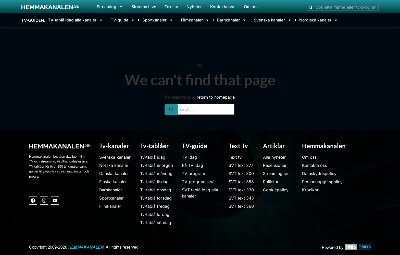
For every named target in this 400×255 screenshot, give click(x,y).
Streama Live (143, 6)
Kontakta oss (222, 6)
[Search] (171, 109)
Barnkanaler (236, 20)
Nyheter (194, 6)
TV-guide (123, 20)
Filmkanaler (198, 20)
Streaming (110, 7)
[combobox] (343, 7)
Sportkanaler (160, 20)
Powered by (333, 247)
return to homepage (216, 96)
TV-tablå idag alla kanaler (75, 20)
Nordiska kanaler (325, 20)
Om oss (251, 6)
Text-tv (171, 6)
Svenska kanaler (278, 20)
